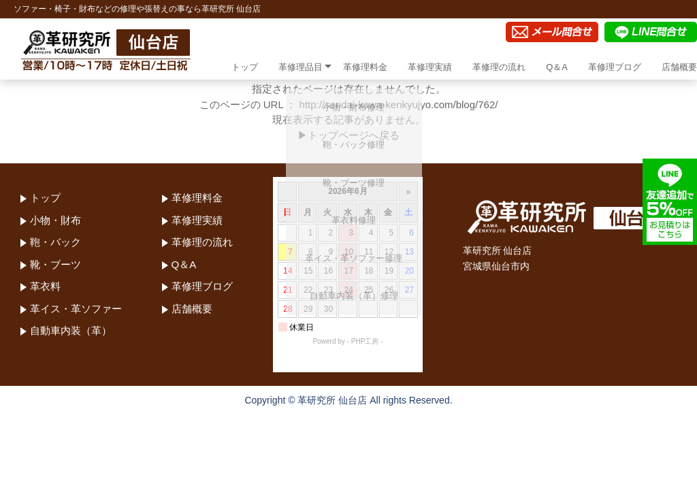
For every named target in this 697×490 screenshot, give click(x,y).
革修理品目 (300, 67)
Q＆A (557, 67)
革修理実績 (430, 67)
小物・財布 (55, 220)
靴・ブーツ (55, 264)
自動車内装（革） (71, 330)
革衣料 (45, 286)
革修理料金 (365, 67)
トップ (244, 67)
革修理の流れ (498, 67)
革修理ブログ (614, 67)
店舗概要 (679, 67)
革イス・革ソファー (76, 308)
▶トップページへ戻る (348, 135)
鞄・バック (55, 242)
